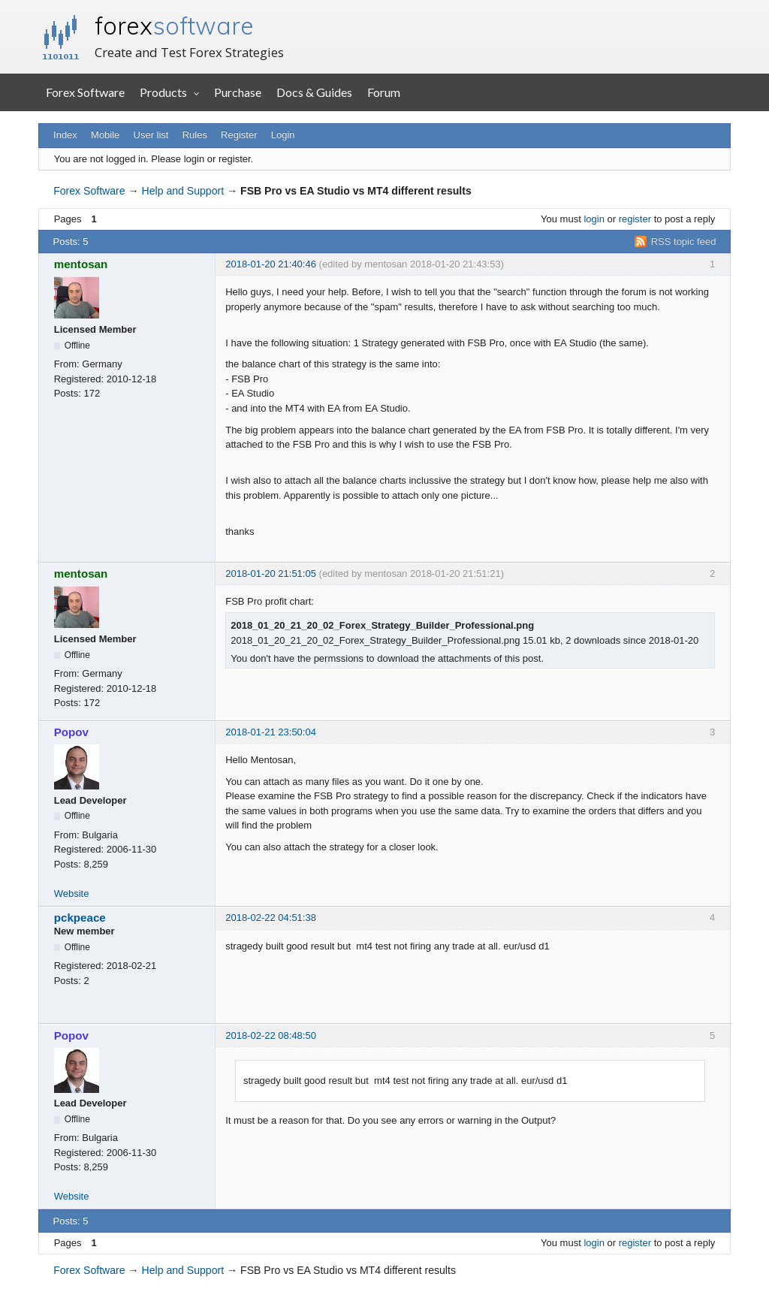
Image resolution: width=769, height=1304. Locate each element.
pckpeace (80, 917)
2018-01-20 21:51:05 (270, 573)
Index (65, 134)
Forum (383, 92)
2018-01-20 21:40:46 (270, 264)
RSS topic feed (683, 241)
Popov (71, 732)
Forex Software (85, 92)
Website (71, 893)
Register (239, 134)
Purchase (237, 92)
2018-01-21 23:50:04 (270, 732)
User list (151, 134)
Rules (194, 134)
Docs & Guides (314, 92)
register (635, 219)
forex (174, 26)
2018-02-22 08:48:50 (270, 1035)
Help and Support (183, 191)
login (594, 219)
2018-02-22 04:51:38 (270, 917)
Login (283, 134)
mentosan (81, 264)
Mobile (105, 134)
